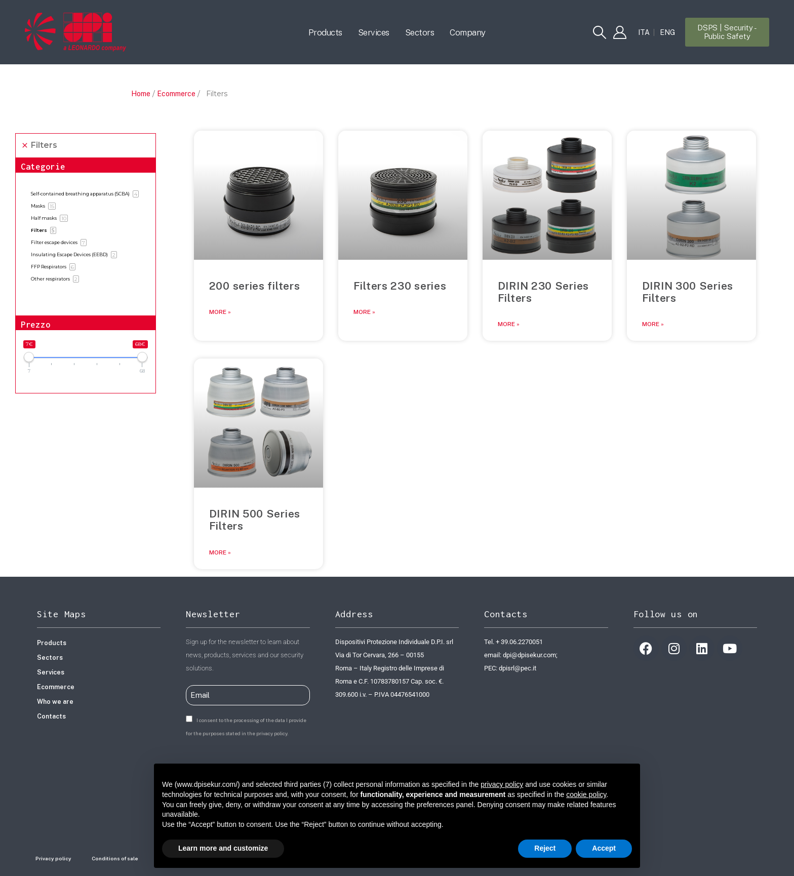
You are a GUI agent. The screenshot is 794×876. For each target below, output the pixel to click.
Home (140, 94)
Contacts (51, 716)
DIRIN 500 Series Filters (254, 519)
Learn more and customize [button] (223, 848)
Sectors (419, 32)
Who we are (55, 701)
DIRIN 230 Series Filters (543, 292)
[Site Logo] (75, 32)
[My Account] (619, 32)
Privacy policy (53, 858)
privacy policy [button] (502, 784)
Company (468, 32)
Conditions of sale (115, 858)
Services (373, 32)
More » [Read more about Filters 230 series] (364, 311)
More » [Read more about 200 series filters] (220, 311)
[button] (599, 32)
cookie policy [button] (586, 794)
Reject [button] (544, 848)
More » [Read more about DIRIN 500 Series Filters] (220, 552)
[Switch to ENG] (667, 32)
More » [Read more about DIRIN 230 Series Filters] (509, 324)
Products (325, 32)
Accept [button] (604, 848)
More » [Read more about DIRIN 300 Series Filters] (653, 324)
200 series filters (254, 286)
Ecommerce (176, 94)
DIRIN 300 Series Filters (687, 292)
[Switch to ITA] (644, 32)
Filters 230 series (400, 286)
